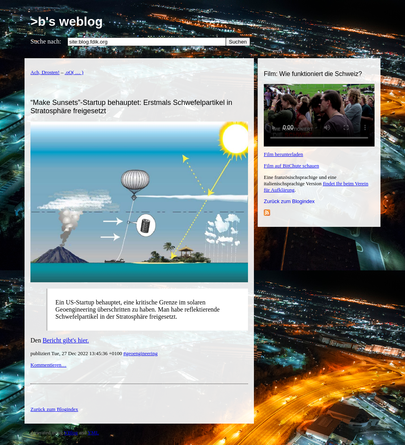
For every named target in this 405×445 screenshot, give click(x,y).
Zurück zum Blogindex (289, 201)
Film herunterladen (283, 154)
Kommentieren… (48, 365)
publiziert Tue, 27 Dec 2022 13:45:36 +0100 (76, 353)
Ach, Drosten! (45, 72)
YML (93, 432)
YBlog (71, 432)
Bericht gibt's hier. (66, 340)
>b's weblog (66, 21)
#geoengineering (140, 353)
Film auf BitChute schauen (291, 166)
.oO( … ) (74, 72)
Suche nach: (45, 41)
